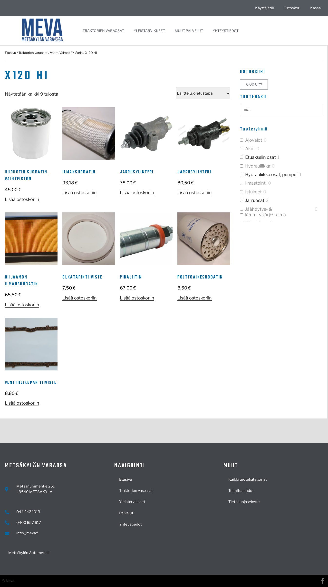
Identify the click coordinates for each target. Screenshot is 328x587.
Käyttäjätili (264, 8)
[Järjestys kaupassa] (203, 93)
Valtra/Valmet (60, 53)
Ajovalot (253, 140)
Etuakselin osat (260, 157)
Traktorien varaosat (103, 31)
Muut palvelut (189, 31)
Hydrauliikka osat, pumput (271, 174)
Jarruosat (254, 200)
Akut (250, 148)
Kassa (315, 8)
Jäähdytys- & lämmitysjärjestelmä (265, 212)
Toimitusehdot (241, 490)
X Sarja (77, 53)
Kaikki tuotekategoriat (247, 479)
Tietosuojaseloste (244, 502)
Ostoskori (292, 8)
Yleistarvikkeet (149, 31)
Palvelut (126, 513)
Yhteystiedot (226, 31)
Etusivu (10, 53)
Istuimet (253, 191)
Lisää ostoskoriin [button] (22, 199)
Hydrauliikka (257, 166)
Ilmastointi (256, 183)
